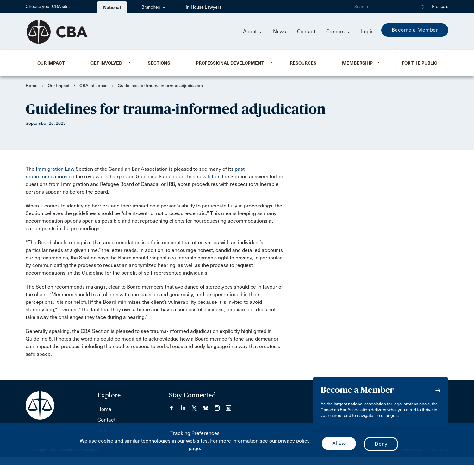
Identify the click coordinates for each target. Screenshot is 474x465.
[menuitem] (56, 63)
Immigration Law (55, 169)
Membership (357, 63)
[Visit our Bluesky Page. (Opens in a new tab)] (209, 406)
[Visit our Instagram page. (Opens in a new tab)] (220, 406)
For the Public (419, 63)
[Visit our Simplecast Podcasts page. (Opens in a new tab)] (228, 406)
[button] (423, 7)
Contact (306, 32)
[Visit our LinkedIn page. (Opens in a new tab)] (186, 406)
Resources (303, 63)
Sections (159, 63)
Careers (338, 32)
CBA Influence (93, 85)
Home (32, 85)
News (279, 32)
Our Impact (51, 63)
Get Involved (106, 63)
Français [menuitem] (440, 6)
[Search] (382, 7)
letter (213, 177)
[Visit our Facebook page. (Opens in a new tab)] (174, 406)
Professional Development (230, 63)
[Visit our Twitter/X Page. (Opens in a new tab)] (197, 406)
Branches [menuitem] (153, 7)
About (252, 32)
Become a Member (415, 30)
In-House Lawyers (203, 7)
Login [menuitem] (367, 32)
